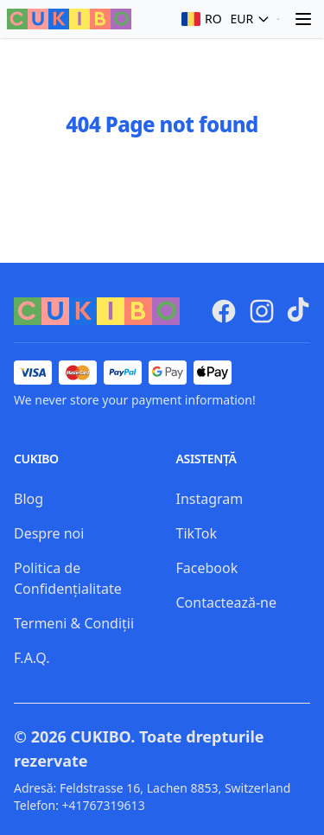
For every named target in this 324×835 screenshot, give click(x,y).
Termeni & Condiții (74, 623)
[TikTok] (298, 309)
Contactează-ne (226, 602)
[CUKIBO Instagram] (262, 311)
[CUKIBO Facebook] (224, 311)
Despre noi (49, 533)
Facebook (207, 567)
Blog (28, 498)
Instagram (210, 498)
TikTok (197, 533)
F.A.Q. (32, 657)
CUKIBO (101, 736)
